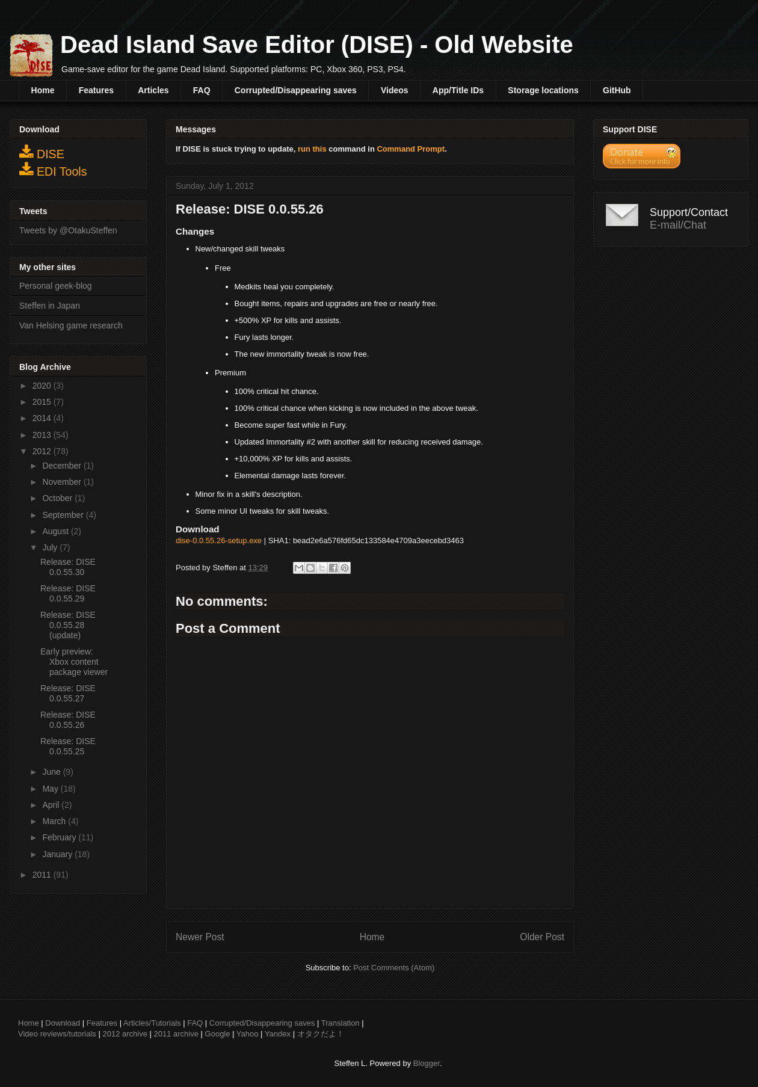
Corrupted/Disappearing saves (296, 90)
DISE (41, 152)
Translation (340, 1022)
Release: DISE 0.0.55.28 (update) (68, 625)
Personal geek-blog (55, 286)
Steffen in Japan (49, 305)
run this (312, 148)
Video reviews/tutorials (57, 1033)
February (60, 837)
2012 (43, 451)
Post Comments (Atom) (393, 967)
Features (96, 90)
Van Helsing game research (71, 325)
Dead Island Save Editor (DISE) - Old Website (316, 44)
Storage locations (543, 90)
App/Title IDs (458, 90)
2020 (43, 385)
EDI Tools (53, 169)
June (52, 772)
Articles (153, 90)
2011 (43, 874)
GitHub (617, 90)
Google (217, 1033)
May (51, 788)
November (62, 482)
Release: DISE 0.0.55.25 (68, 746)
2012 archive (124, 1033)
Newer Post (200, 937)
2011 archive (176, 1033)
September (63, 515)
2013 (43, 435)
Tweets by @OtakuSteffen (68, 230)
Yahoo (247, 1033)
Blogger (426, 1063)
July (51, 547)
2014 (43, 418)
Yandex (278, 1033)
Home (43, 90)
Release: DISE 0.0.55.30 (68, 567)
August (56, 531)
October (58, 498)
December (62, 465)
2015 (43, 402)
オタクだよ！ (320, 1033)
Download (62, 1022)
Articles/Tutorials (152, 1022)
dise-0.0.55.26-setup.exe (219, 540)
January (58, 854)
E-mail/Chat (678, 225)
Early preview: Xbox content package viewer (74, 662)
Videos (394, 90)
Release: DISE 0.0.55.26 (68, 720)
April (51, 805)
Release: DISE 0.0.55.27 (68, 693)
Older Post (542, 937)
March (55, 821)
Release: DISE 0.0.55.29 (68, 593)
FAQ (202, 90)
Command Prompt (411, 148)
